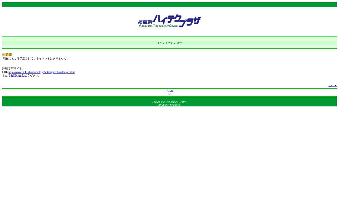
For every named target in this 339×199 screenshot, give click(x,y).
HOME (169, 90)
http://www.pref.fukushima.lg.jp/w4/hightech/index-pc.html (42, 72)
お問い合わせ (18, 75)
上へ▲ (333, 85)
